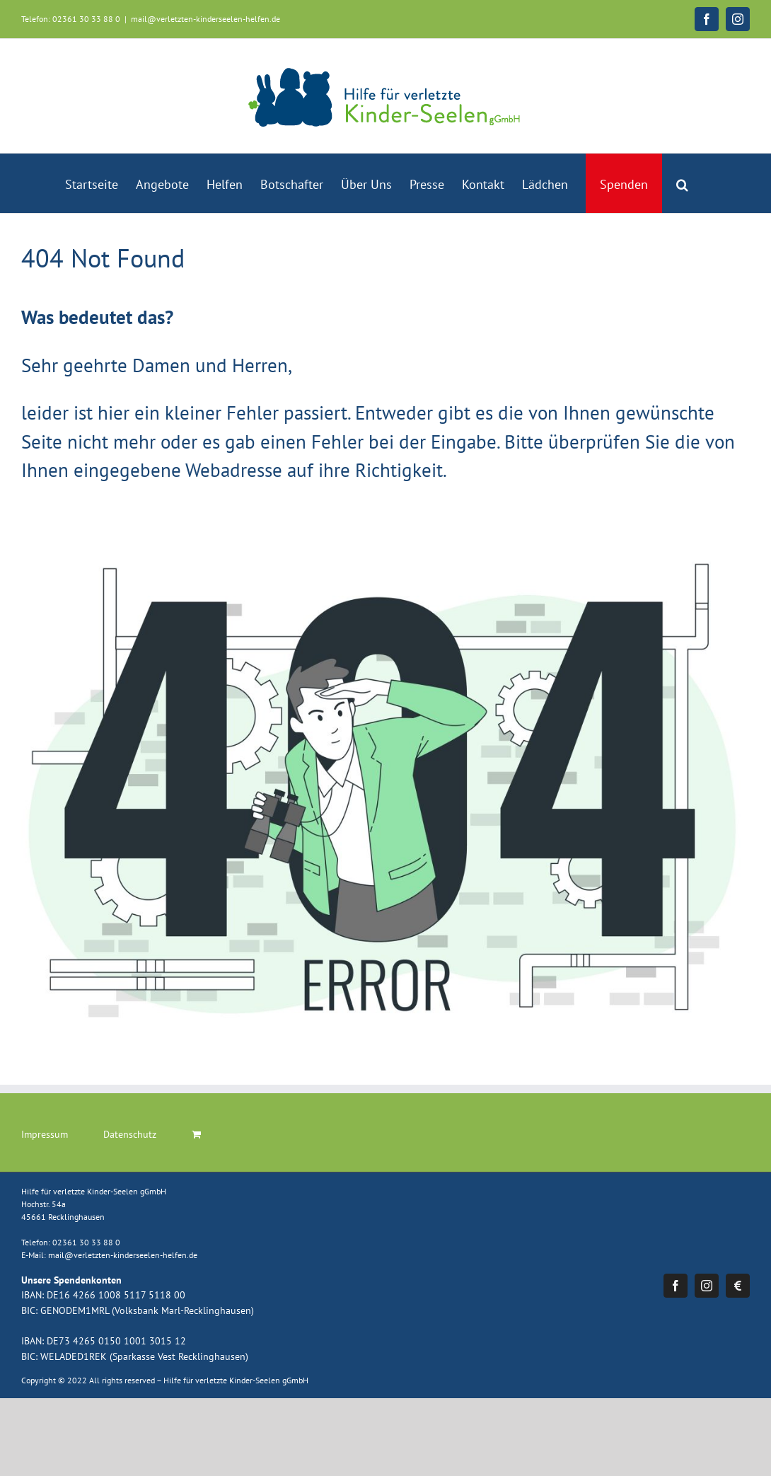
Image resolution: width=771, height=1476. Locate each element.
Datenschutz (129, 1134)
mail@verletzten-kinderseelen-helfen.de (205, 18)
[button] (682, 183)
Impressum (44, 1134)
